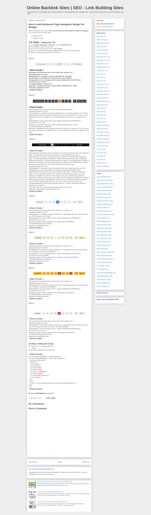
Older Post (86, 462)
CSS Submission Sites (104, 211)
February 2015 (101, 166)
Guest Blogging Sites (103, 221)
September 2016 (102, 101)
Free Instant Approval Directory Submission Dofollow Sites (54, 482)
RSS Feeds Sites (102, 249)
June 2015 (100, 153)
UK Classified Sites (103, 269)
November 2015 (102, 135)
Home (59, 462)
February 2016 (101, 125)
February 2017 (101, 84)
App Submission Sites (104, 177)
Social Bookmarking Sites (105, 259)
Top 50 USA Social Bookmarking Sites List (50, 492)
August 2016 (101, 105)
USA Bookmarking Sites (104, 276)
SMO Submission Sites (104, 255)
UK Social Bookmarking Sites (106, 273)
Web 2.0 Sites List (103, 286)
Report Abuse (102, 293)
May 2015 (100, 156)
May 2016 (100, 115)
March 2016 (100, 122)
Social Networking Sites (104, 262)
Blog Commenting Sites (104, 190)
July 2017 (100, 74)
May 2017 (100, 77)
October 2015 (101, 139)
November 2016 (102, 94)
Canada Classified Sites (104, 204)
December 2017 (102, 57)
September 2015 (102, 142)
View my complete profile (105, 26)
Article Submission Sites (104, 180)
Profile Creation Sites (104, 245)
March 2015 (100, 163)
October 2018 (101, 40)
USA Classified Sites (103, 283)
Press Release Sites (103, 242)
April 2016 (100, 118)
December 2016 (102, 91)
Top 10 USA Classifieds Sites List (41, 469)
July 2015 (100, 149)
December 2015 (102, 132)
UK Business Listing (103, 266)
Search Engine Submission (105, 252)
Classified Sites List (103, 207)
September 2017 (102, 67)
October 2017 (101, 63)
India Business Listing (104, 225)
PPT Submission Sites (104, 238)
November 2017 (102, 60)
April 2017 (100, 81)
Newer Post (33, 462)
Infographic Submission (104, 228)
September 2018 (102, 43)
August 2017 (101, 70)
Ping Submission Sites (104, 235)
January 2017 (101, 87)
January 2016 (101, 129)
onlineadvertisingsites (106, 24)
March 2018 (100, 46)
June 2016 (100, 111)
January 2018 (101, 53)
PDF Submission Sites (104, 231)
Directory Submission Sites (105, 214)
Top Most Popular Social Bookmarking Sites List (51, 501)
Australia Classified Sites (105, 187)
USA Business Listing (104, 279)
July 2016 (100, 108)
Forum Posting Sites (103, 218)
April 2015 (100, 159)
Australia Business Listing (105, 184)
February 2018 (101, 50)
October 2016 (101, 98)
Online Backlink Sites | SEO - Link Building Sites (75, 7)
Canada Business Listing (105, 201)
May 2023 (100, 36)
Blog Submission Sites (104, 194)
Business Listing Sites (104, 197)
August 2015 (101, 146)
